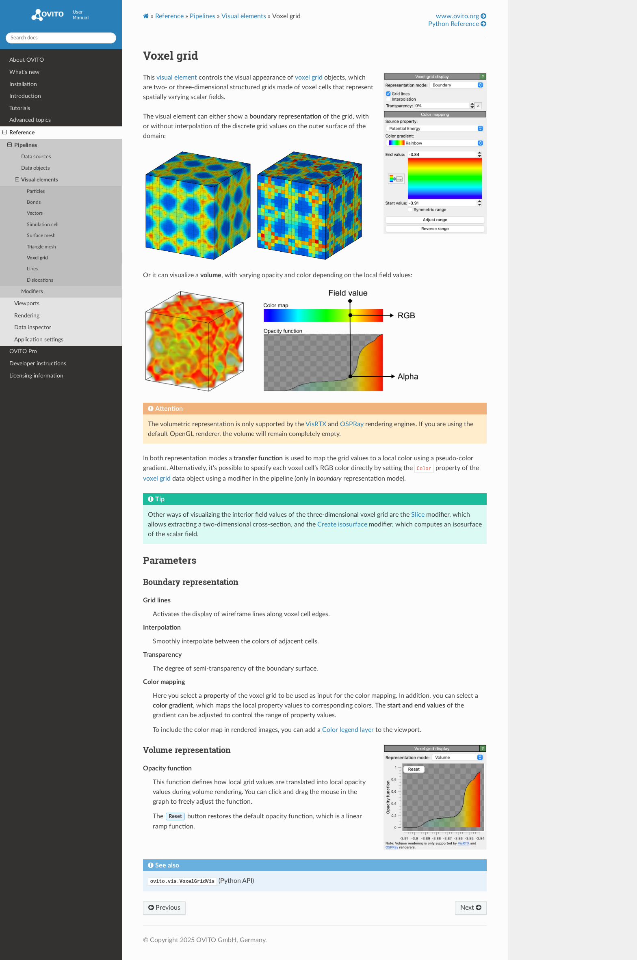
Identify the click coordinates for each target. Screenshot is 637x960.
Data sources (36, 157)
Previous (164, 907)
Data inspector (32, 327)
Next (470, 907)
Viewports (26, 303)
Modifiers (32, 291)
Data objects (35, 168)
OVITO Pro (23, 351)
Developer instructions (37, 363)
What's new (24, 72)
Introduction (25, 96)
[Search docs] (61, 38)
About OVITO (26, 60)
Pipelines (22, 145)
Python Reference (457, 23)
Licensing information (36, 376)
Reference (18, 132)
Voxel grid (37, 258)
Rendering (26, 316)
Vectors (35, 213)
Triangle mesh (41, 247)
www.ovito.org (461, 16)
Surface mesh (41, 235)
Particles (36, 191)
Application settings (38, 340)
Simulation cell (42, 224)
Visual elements (36, 180)
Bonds (34, 202)
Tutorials (19, 108)
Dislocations (40, 280)
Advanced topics (30, 120)
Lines (32, 269)
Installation (23, 84)
